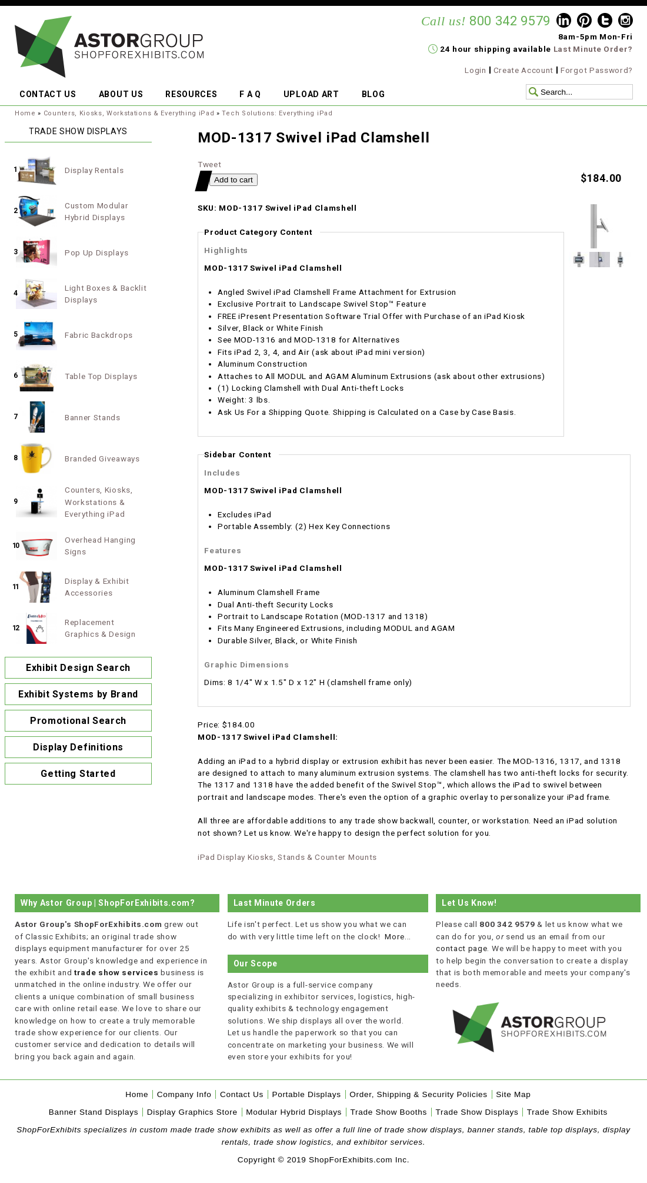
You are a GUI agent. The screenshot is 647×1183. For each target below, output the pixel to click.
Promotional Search (78, 720)
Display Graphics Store (192, 1112)
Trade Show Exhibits (567, 1112)
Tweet (209, 164)
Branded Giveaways (102, 458)
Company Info (184, 1094)
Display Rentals (94, 170)
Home (25, 113)
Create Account (523, 70)
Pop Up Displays (96, 252)
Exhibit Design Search (78, 667)
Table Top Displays (101, 376)
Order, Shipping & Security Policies (418, 1094)
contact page (461, 948)
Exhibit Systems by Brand (78, 694)
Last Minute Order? (593, 49)
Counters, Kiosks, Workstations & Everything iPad (129, 113)
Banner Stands (93, 417)
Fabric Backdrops (99, 335)
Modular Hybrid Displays (294, 1112)
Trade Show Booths (389, 1112)
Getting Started (78, 773)
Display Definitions (78, 747)
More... (398, 936)
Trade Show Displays (477, 1112)
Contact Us (242, 1094)
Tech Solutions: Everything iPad (277, 113)
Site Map (513, 1094)
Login (475, 70)
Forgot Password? (597, 70)
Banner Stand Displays (94, 1112)
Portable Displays (306, 1094)
